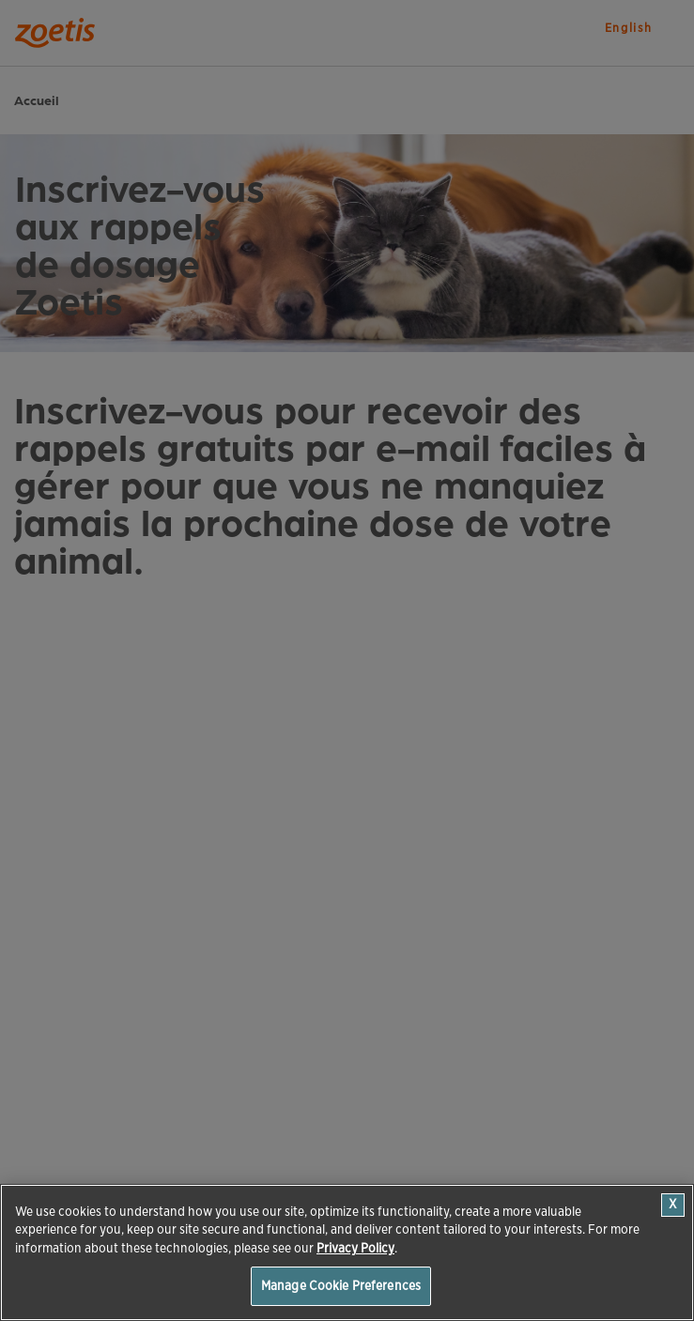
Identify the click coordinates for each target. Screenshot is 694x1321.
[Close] (673, 1205)
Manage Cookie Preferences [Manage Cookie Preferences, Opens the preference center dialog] (341, 1286)
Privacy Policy (355, 1248)
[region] (347, 1252)
